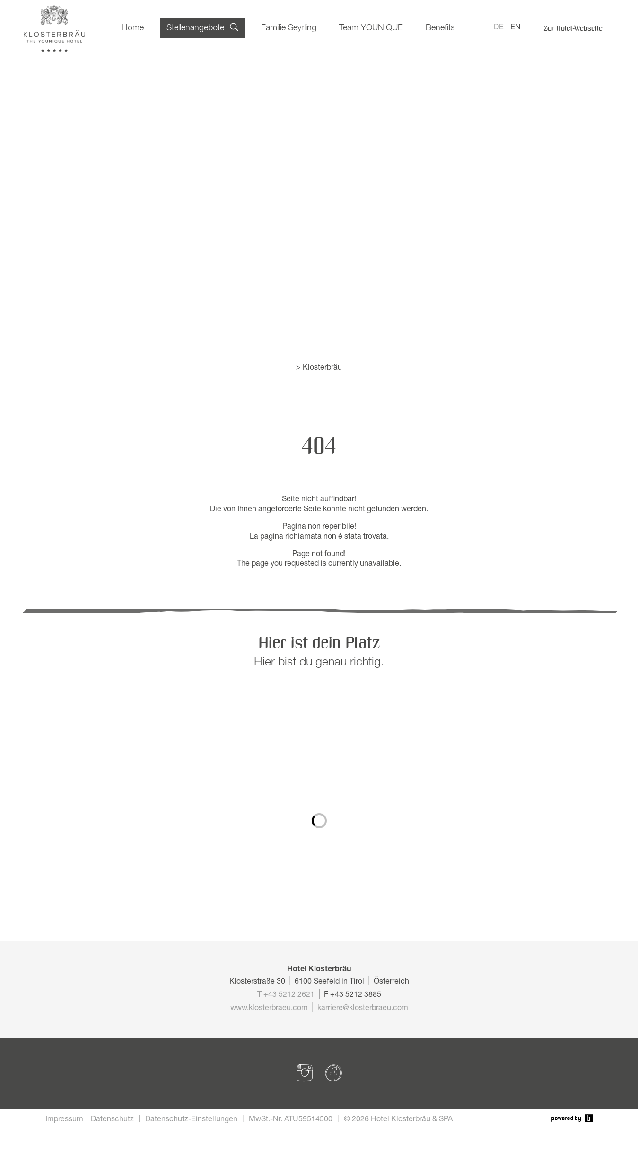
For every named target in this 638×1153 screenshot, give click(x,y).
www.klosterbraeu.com (269, 1008)
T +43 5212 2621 (286, 995)
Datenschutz (112, 1120)
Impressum (64, 1120)
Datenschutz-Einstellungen (191, 1120)
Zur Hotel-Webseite (573, 28)
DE (499, 28)
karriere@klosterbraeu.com (362, 1008)
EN (515, 28)
